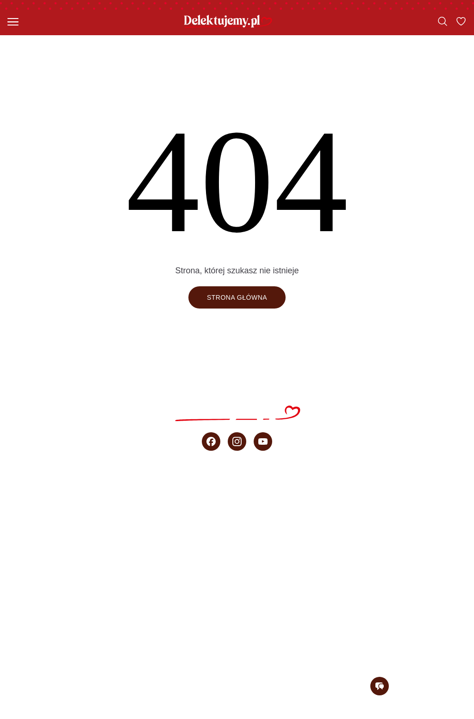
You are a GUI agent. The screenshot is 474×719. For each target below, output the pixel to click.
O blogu (236, 629)
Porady (237, 588)
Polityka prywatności (335, 714)
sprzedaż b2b (236, 608)
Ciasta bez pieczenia (237, 527)
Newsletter (237, 649)
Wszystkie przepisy (236, 486)
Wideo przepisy (237, 568)
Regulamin (265, 714)
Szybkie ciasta (237, 507)
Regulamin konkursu (426, 714)
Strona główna (237, 297)
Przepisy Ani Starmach (236, 547)
